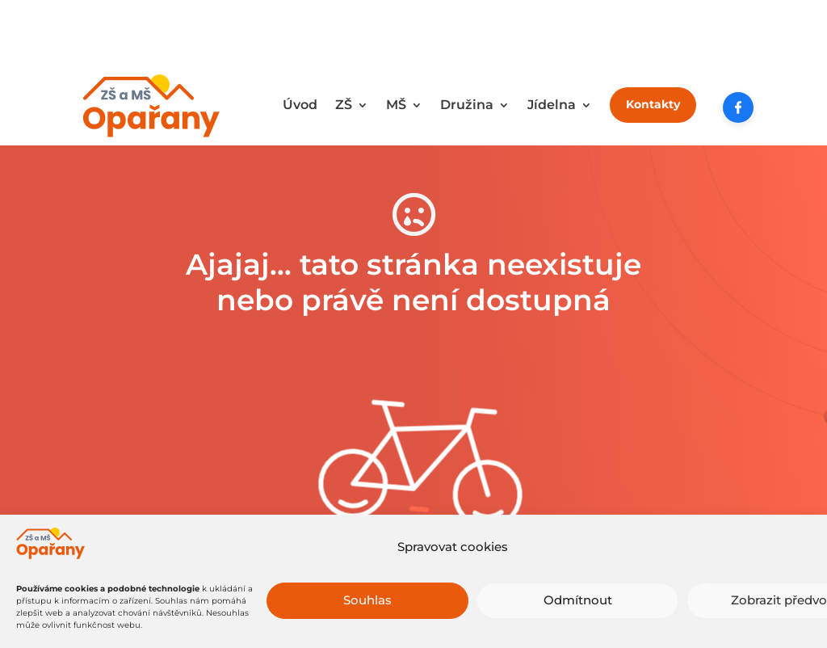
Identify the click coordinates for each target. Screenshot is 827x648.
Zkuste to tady (414, 560)
